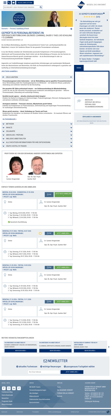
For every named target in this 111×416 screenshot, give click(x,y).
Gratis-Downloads (7, 395)
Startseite (4, 29)
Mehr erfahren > (20, 351)
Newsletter (5, 398)
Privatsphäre (35, 412)
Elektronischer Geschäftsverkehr (39, 399)
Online (79, 68)
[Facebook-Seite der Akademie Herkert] (4, 388)
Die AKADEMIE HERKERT (65, 390)
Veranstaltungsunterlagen (37, 390)
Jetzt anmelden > (63, 233)
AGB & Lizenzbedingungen (54, 412)
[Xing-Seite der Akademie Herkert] (19, 388)
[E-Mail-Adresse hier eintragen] (44, 372)
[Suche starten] (40, 7)
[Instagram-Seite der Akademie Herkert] (9, 388)
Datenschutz (20, 412)
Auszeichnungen (7, 404)
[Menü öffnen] (4, 2)
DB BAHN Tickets (34, 387)
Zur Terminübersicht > (10, 119)
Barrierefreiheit (34, 402)
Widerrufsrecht (34, 396)
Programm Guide (7, 401)
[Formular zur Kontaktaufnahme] (14, 2)
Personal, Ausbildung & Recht (19, 29)
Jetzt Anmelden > (72, 372)
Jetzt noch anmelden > (63, 195)
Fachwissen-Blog (7, 392)
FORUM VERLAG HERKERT (65, 393)
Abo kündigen (33, 393)
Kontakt (59, 396)
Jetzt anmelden (92, 89)
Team (59, 387)
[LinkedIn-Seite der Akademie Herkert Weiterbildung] (14, 388)
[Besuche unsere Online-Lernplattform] (25, 2)
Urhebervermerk (75, 412)
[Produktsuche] (22, 7)
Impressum (4, 412)
